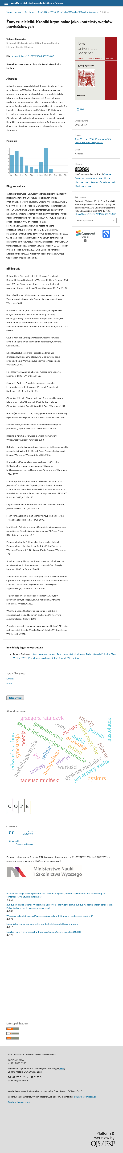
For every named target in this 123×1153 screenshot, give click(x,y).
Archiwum (29, 12)
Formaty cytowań (85, 220)
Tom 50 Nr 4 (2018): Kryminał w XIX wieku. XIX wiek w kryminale (68, 12)
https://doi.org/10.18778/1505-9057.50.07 (33, 56)
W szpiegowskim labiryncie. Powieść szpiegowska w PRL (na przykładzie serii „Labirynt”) (49, 915)
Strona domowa (13, 12)
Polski (9, 683)
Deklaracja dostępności (19, 1102)
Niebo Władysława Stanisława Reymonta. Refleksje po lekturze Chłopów (42, 923)
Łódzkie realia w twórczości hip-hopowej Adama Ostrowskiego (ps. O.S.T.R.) (43, 931)
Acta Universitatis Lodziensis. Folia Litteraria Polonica (37, 3)
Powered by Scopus (24, 844)
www (61, 1068)
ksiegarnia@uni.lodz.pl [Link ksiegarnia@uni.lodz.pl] (85, 1096)
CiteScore (28, 832)
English (10, 678)
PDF (81, 109)
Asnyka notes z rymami (44, 654)
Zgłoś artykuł (15, 698)
